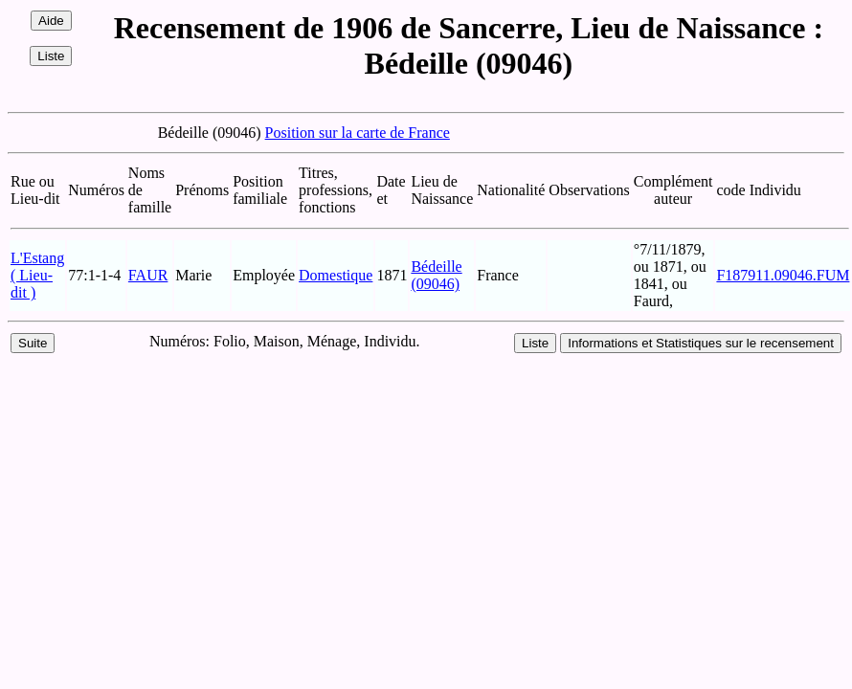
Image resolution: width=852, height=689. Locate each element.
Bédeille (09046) (436, 275)
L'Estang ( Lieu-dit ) (37, 275)
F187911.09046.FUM (782, 275)
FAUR (148, 275)
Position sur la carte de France (357, 132)
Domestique (335, 275)
